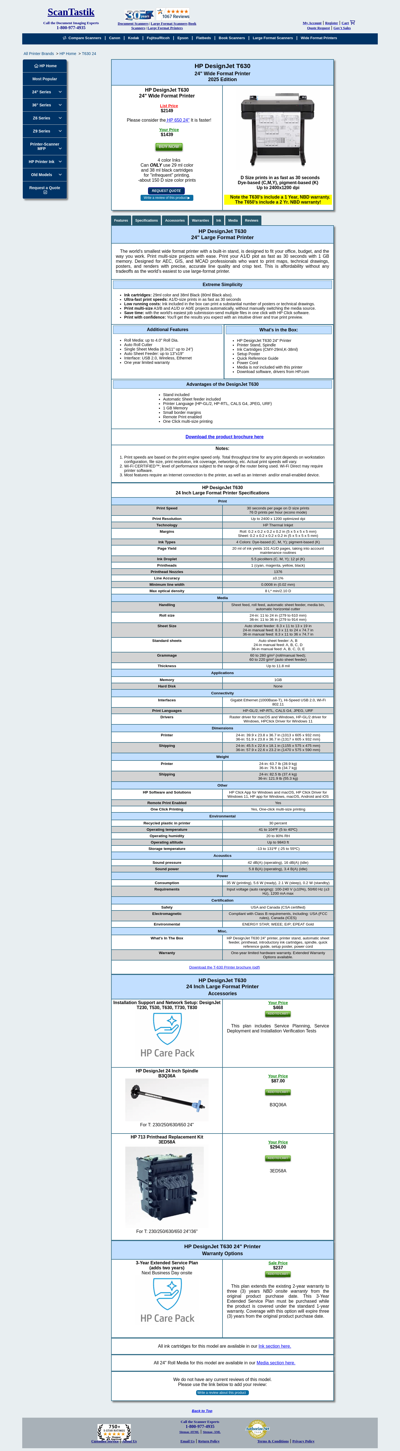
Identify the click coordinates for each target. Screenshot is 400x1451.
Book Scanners (232, 38)
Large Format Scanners (169, 23)
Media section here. (276, 1362)
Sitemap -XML (212, 1432)
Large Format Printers (165, 28)
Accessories (175, 220)
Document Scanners (133, 23)
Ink (218, 220)
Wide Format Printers (319, 38)
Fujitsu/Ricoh (158, 38)
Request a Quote (44, 188)
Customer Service (105, 1441)
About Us (129, 1441)
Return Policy (209, 1441)
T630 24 (89, 53)
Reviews (251, 220)
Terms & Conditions (273, 1441)
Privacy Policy (303, 1441)
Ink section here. (275, 1346)
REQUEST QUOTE (166, 191)
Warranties (200, 220)
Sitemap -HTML (189, 1432)
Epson (183, 38)
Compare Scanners (82, 38)
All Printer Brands (39, 53)
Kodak (133, 38)
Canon (114, 38)
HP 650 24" (177, 120)
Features (121, 220)
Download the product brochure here (225, 436)
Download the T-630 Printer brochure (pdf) (224, 967)
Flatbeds (203, 38)
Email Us (188, 1441)
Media (233, 220)
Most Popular (44, 79)
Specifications (146, 220)
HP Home (67, 53)
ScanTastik (71, 11)
